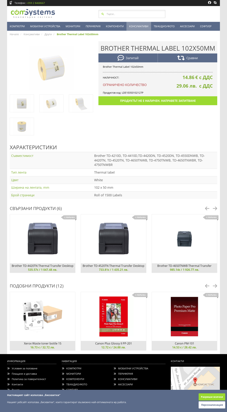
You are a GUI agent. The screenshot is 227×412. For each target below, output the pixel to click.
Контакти (15, 384)
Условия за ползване (22, 368)
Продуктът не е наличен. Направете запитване (158, 101)
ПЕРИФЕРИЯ (93, 26)
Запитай (128, 58)
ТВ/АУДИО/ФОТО (164, 26)
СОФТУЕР (205, 26)
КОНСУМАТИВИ (138, 26)
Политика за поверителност (26, 379)
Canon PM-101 (184, 343)
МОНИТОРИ (73, 26)
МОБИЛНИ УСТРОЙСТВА (45, 26)
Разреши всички (212, 396)
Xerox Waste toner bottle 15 (42, 343)
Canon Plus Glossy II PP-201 (113, 343)
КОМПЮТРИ (17, 26)
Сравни (187, 58)
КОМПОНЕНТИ (115, 26)
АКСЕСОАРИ (187, 26)
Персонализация (212, 404)
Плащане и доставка (22, 373)
